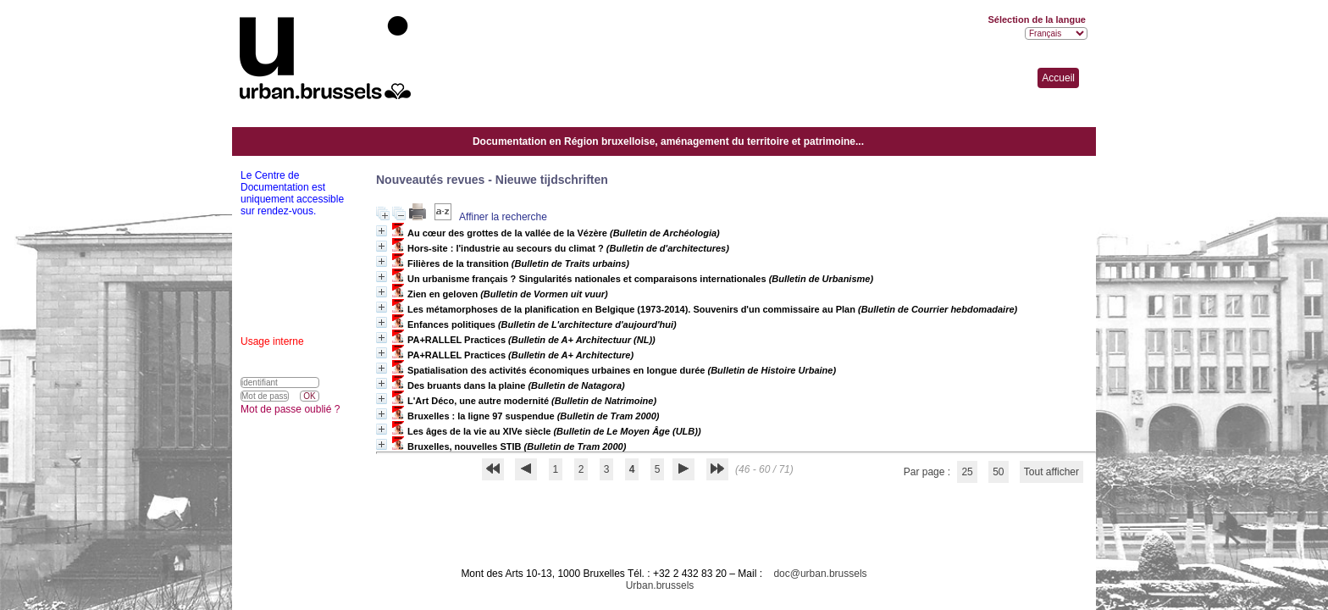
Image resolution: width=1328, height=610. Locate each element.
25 (966, 472)
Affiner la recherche (503, 217)
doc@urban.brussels (819, 574)
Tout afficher (1051, 472)
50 (998, 472)
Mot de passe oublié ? (290, 409)
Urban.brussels (660, 585)
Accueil (1058, 78)
